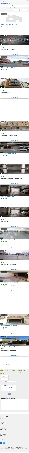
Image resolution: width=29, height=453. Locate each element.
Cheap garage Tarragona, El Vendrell (8, 67)
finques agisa (4, 400)
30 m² (4, 69)
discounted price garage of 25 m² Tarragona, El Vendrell (12, 217)
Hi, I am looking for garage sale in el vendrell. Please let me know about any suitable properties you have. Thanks (8, 388)
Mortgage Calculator (3, 434)
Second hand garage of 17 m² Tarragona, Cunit (10, 325)
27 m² (4, 90)
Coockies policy (2, 423)
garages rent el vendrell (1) (12, 360)
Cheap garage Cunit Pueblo (6, 239)
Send (9, 393)
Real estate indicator (3, 435)
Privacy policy (2, 422)
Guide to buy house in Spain (4, 436)
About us (1, 418)
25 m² (4, 198)
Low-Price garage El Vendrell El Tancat (8, 153)
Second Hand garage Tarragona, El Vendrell (9, 131)
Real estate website (3, 429)
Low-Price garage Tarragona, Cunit (7, 260)
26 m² (2, 26)
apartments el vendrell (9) (19, 360)
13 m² (4, 348)
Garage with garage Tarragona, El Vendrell (9, 24)
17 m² (4, 327)
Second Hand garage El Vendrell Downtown (9, 45)
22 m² (4, 133)
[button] (4, 3)
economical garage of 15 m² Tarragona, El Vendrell (11, 174)
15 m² (4, 47)
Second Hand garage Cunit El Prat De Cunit (9, 346)
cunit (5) (8, 364)
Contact (1, 419)
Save (16, 54)
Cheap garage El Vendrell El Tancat (7, 88)
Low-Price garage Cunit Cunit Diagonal (8, 282)
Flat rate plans (2, 428)
